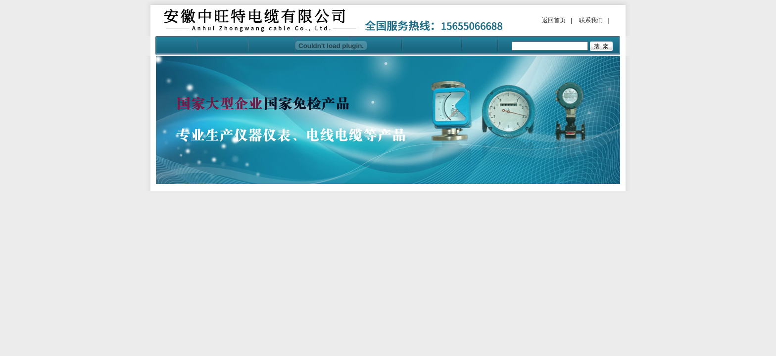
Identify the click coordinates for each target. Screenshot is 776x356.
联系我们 (591, 20)
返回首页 (554, 20)
